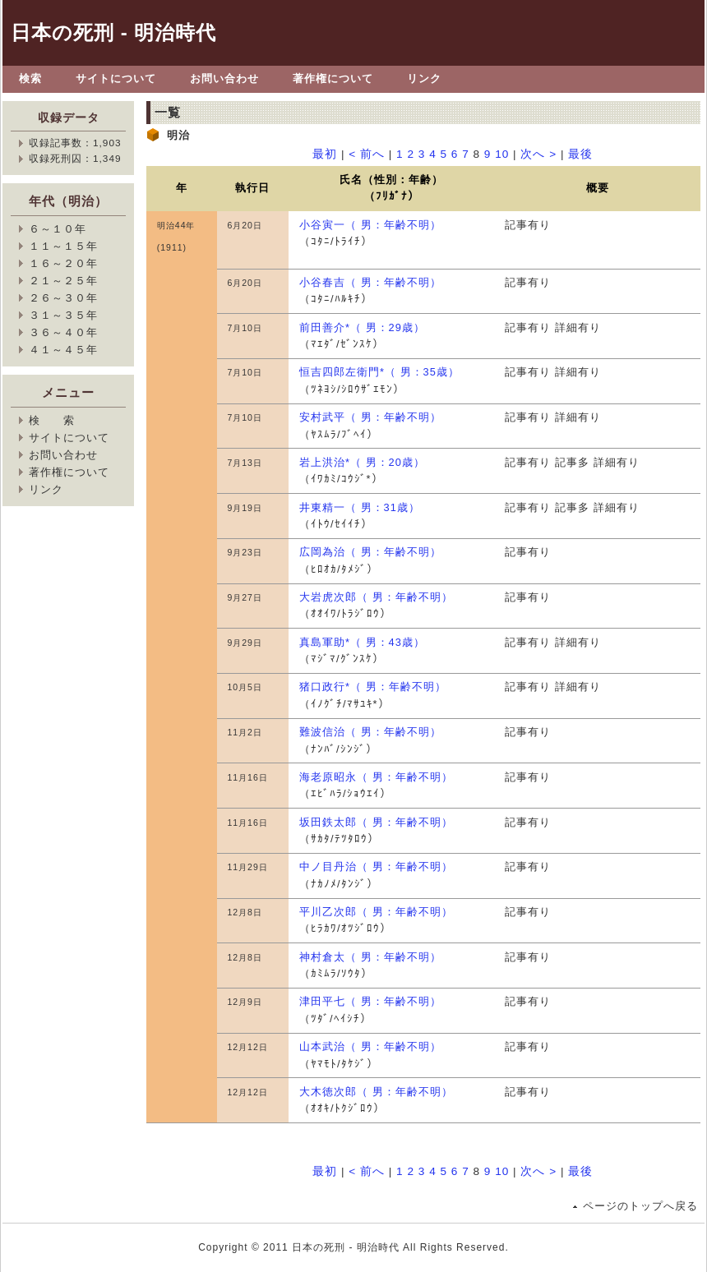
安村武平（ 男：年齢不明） (370, 417)
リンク (424, 78)
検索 (30, 78)
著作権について (333, 78)
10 (502, 154)
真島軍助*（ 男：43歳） (362, 642)
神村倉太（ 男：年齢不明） (370, 957)
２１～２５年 (63, 280)
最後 (580, 154)
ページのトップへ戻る (640, 1206)
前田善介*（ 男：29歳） (362, 327)
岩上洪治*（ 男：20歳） (362, 462)
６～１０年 (57, 229)
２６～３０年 (63, 298)
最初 (324, 154)
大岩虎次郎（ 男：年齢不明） (376, 597)
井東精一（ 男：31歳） (359, 507)
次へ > (538, 154)
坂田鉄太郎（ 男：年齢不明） (376, 822)
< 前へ (367, 154)
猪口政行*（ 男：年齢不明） (372, 686)
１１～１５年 (63, 246)
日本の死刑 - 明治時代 (113, 32)
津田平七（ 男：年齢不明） (370, 1001)
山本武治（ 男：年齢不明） (370, 1046)
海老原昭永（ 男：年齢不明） (376, 777)
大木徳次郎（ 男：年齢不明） (376, 1091)
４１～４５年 (63, 349)
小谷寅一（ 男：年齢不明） (370, 225)
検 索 (52, 420)
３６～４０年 (63, 332)
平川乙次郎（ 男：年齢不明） (376, 912)
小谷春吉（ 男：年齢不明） (370, 282)
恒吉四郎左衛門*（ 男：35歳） (379, 372)
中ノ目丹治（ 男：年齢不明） (376, 866)
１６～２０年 (63, 263)
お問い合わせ (224, 78)
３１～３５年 (63, 315)
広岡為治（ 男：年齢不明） (370, 552)
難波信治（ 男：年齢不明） (370, 732)
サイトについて (116, 78)
